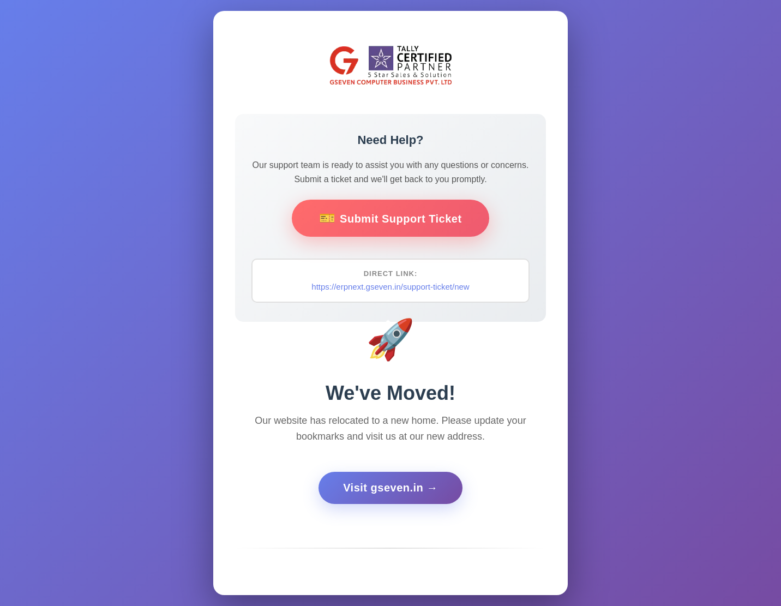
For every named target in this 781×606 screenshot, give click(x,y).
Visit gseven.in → (390, 488)
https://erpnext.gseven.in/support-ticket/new (390, 286)
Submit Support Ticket (400, 219)
